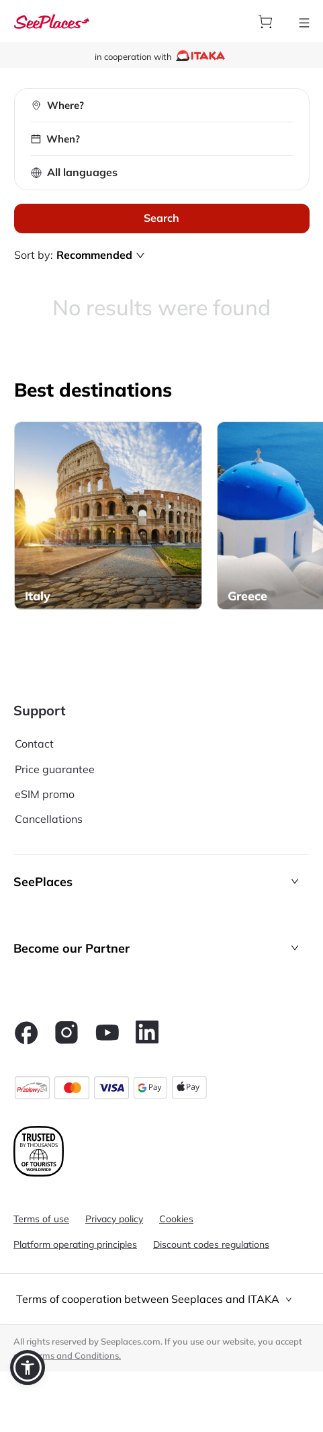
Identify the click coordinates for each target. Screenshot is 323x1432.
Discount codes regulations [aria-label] (211, 1244)
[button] (161, 881)
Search (161, 218)
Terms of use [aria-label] (41, 1219)
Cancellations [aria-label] (49, 819)
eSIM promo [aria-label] (45, 794)
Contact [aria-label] (34, 743)
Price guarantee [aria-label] (55, 769)
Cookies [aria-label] (176, 1219)
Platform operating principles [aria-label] (75, 1244)
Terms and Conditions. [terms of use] (75, 1355)
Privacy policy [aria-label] (114, 1219)
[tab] (161, 1299)
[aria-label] (51, 21)
